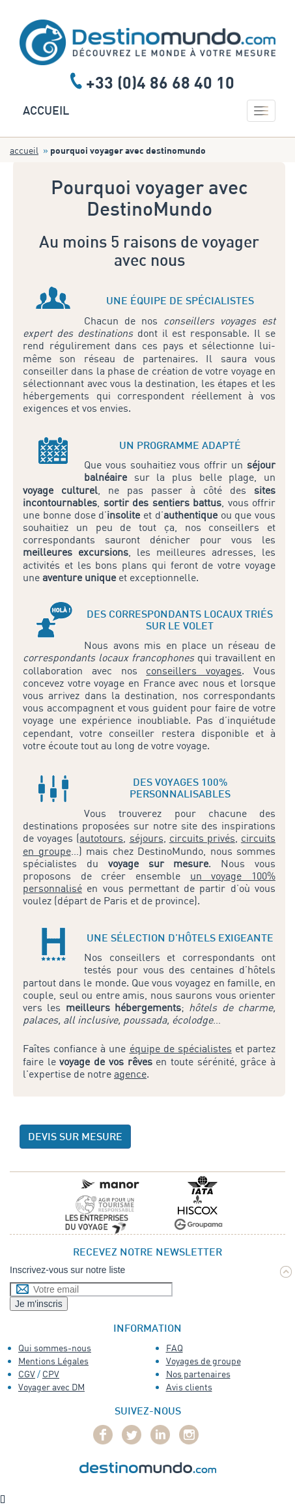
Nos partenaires (198, 1373)
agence (130, 1073)
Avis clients (189, 1386)
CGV (26, 1373)
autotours (101, 837)
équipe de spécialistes (181, 1048)
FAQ (174, 1347)
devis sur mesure (75, 1137)
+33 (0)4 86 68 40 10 (160, 82)
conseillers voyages (194, 670)
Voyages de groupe (203, 1360)
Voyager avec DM (51, 1386)
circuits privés (202, 837)
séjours (146, 837)
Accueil (46, 111)
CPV (50, 1373)
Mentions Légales (53, 1360)
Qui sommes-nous (54, 1347)
